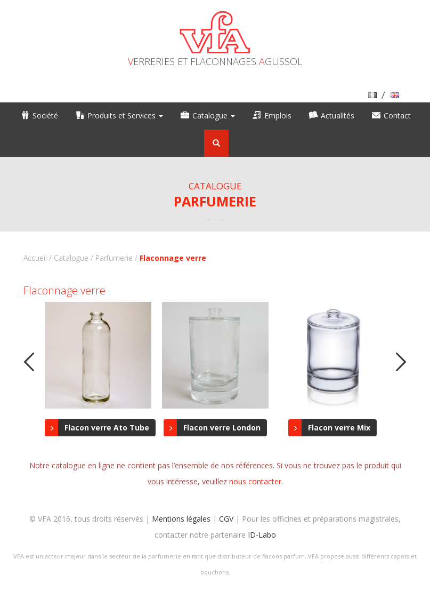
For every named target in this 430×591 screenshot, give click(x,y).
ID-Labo (262, 535)
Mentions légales (181, 519)
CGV (226, 519)
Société (45, 115)
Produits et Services (125, 115)
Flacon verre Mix (339, 427)
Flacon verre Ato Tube (106, 427)
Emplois (277, 115)
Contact (397, 115)
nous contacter (255, 481)
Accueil (35, 258)
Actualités (337, 115)
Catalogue (213, 115)
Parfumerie (114, 258)
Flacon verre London (222, 427)
